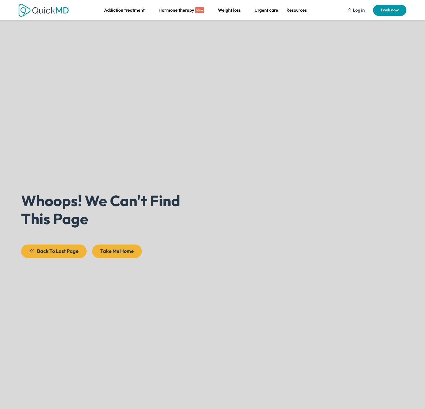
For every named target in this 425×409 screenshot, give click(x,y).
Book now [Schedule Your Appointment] (390, 10)
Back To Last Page (54, 251)
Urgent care (266, 10)
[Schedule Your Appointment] (356, 10)
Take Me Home (117, 251)
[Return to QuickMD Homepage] (44, 10)
